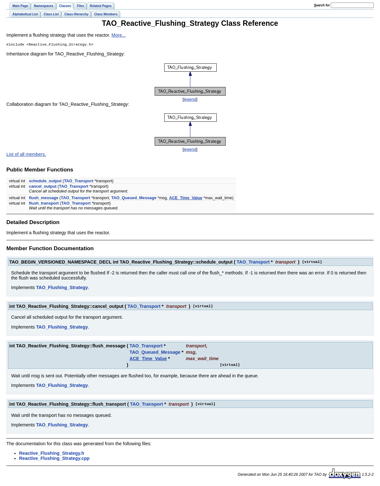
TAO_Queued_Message (133, 198)
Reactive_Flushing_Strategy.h (51, 453)
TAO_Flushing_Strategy (62, 288)
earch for (322, 5)
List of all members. (26, 154)
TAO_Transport (78, 181)
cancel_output (43, 187)
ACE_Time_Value (185, 198)
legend (190, 100)
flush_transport (44, 203)
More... (118, 35)
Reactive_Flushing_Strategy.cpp (54, 458)
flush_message (43, 198)
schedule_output (45, 181)
